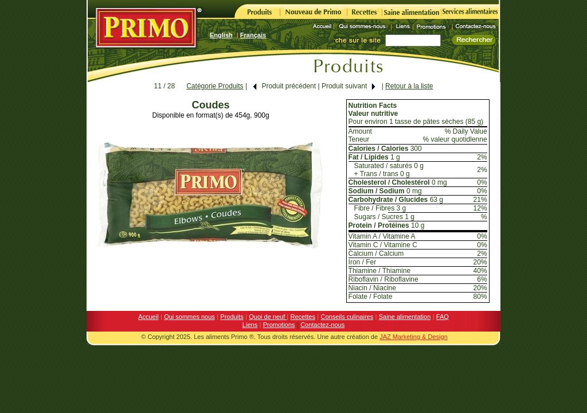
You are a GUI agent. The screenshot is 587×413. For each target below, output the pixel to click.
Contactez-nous (322, 324)
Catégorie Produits (214, 86)
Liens (249, 324)
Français (253, 35)
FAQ (442, 316)
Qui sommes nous (189, 316)
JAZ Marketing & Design (413, 336)
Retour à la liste (409, 86)
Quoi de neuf (268, 316)
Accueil (148, 316)
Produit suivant (349, 86)
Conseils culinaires (347, 316)
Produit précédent (284, 86)
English (221, 35)
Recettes (303, 316)
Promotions (279, 324)
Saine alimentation (405, 316)
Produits (231, 316)
